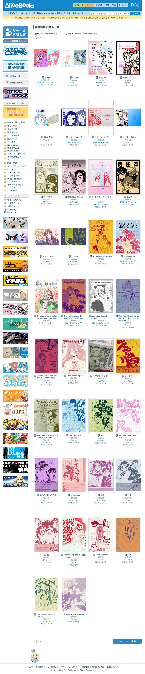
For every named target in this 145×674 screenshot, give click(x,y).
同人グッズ (12, 132)
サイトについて (14, 200)
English (98, 5)
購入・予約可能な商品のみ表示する (81, 33)
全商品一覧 (13, 76)
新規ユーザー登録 (63, 13)
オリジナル (12, 126)
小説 (15, 163)
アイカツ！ (74, 83)
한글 (114, 5)
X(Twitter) (11, 209)
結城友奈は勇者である (101, 142)
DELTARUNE (13, 151)
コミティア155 (14, 172)
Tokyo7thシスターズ (73, 142)
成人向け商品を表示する (46, 33)
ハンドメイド (13, 135)
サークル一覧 (14, 82)
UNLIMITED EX (14, 179)
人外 (22, 122)
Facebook (11, 212)
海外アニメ (12, 139)
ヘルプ (30, 667)
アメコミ (11, 142)
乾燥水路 (46, 80)
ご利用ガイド (12, 13)
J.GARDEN (12, 190)
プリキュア (74, 202)
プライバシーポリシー (70, 667)
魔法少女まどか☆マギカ (46, 82)
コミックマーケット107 (16, 166)
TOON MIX (12, 182)
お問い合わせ (78, 13)
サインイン (79, 5)
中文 (107, 5)
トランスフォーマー (16, 154)
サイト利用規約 (52, 667)
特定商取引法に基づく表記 (93, 667)
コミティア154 (14, 176)
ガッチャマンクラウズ (46, 323)
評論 (9, 163)
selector (46, 201)
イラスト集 (12, 129)
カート (89, 5)
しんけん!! (46, 142)
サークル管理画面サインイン (16, 41)
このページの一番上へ (127, 641)
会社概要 (39, 667)
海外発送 (43, 13)
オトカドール (100, 83)
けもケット (12, 169)
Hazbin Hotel (13, 145)
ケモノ (10, 122)
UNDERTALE (13, 148)
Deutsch (123, 5)
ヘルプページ (25, 13)
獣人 (17, 122)
